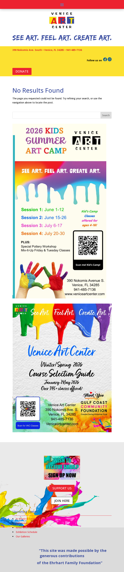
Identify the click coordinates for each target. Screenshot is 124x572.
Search (106, 115)
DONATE (22, 71)
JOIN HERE (62, 501)
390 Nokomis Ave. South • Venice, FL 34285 (38, 50)
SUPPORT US (62, 488)
